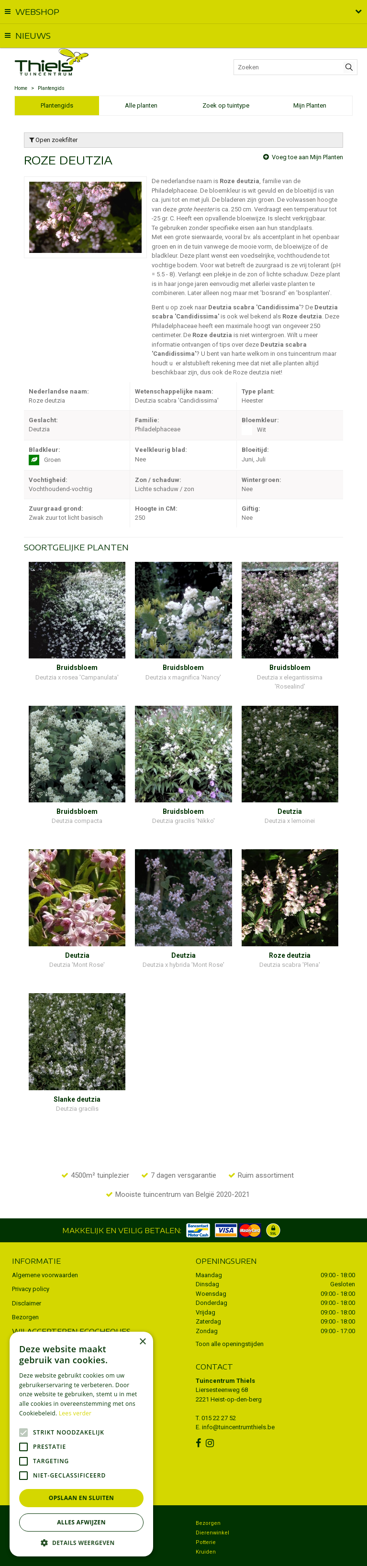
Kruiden (206, 1524)
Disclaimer (26, 1275)
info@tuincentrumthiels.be (238, 1399)
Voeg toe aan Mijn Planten (307, 157)
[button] (81, 1542)
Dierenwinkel (212, 1505)
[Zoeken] (295, 67)
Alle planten (141, 105)
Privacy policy (30, 1261)
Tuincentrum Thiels (225, 1352)
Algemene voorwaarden (45, 1246)
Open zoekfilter (53, 139)
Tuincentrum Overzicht (278, 1554)
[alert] (81, 1444)
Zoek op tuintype (225, 105)
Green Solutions (224, 1554)
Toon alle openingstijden (230, 1316)
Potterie (206, 1514)
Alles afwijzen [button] (81, 1522)
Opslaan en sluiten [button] (81, 1498)
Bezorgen (25, 1289)
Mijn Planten (309, 105)
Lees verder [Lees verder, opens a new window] (75, 1413)
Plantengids (57, 105)
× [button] (142, 1342)
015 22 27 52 (218, 1389)
